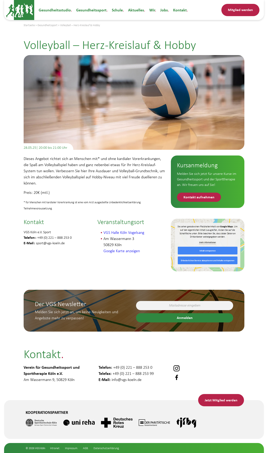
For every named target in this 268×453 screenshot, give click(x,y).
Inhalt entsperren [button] (208, 250)
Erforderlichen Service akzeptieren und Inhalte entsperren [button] (207, 260)
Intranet (54, 448)
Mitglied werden (240, 9)
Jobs (164, 10)
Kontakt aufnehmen (198, 196)
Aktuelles (136, 10)
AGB (85, 448)
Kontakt (180, 10)
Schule (117, 10)
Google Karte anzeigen (121, 250)
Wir (152, 10)
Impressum (71, 448)
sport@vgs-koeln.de (50, 243)
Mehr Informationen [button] (207, 242)
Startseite (29, 25)
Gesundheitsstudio (55, 10)
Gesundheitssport (91, 10)
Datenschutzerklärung (106, 448)
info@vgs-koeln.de (127, 379)
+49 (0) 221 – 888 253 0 (132, 367)
